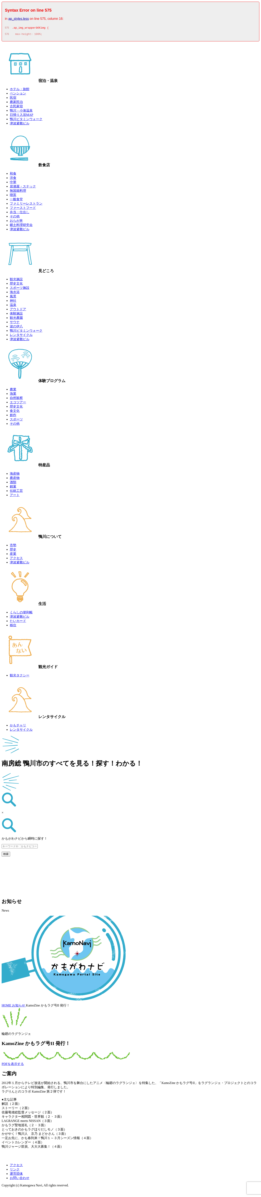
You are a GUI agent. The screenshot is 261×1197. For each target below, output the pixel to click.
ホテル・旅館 (19, 90)
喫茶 (13, 196)
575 (7, 28)
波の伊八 (16, 327)
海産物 (15, 475)
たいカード (18, 622)
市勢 (13, 546)
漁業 (13, 395)
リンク (15, 1170)
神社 (13, 302)
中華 (13, 183)
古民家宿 (16, 107)
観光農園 (16, 319)
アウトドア (18, 310)
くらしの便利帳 (21, 613)
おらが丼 (16, 222)
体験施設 (16, 314)
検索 (6, 855)
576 (7, 35)
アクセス (16, 559)
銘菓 (13, 487)
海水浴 (15, 293)
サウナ (15, 323)
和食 (13, 174)
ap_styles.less (18, 18)
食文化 (15, 412)
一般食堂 (16, 200)
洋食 (13, 179)
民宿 (13, 99)
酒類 (13, 483)
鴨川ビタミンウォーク (26, 120)
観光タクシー (19, 676)
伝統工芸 (16, 492)
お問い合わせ (19, 1179)
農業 (13, 390)
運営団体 (16, 1175)
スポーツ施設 (19, 289)
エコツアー (18, 403)
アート (15, 496)
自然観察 (16, 399)
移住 (13, 626)
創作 (13, 416)
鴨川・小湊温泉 (21, 111)
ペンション (18, 94)
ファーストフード (23, 209)
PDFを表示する (13, 1065)
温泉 (13, 306)
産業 (13, 555)
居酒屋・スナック (23, 187)
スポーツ (16, 420)
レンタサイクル (21, 336)
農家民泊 (16, 103)
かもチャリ (18, 726)
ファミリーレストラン (26, 204)
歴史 (13, 550)
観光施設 (16, 280)
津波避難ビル (19, 124)
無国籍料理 (18, 192)
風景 (13, 297)
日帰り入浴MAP (21, 116)
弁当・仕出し (19, 213)
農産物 (15, 479)
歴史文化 (16, 284)
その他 (15, 217)
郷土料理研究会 (21, 226)
